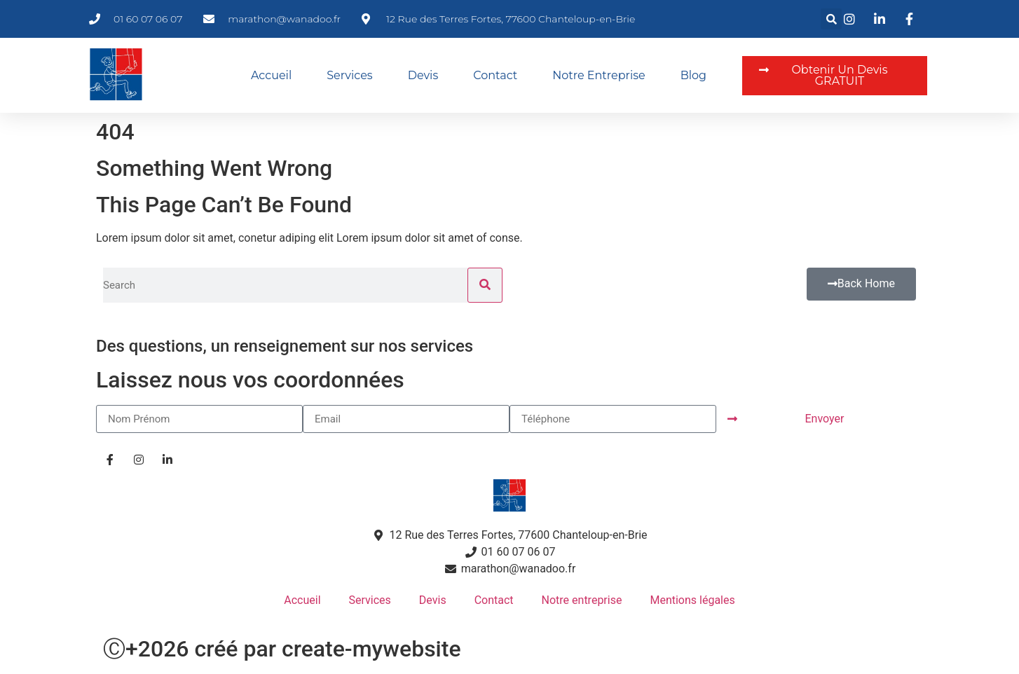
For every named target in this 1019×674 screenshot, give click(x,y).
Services (349, 75)
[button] (831, 18)
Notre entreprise (598, 75)
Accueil (271, 75)
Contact (495, 75)
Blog (693, 75)
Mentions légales (692, 600)
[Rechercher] (484, 285)
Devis (423, 75)
